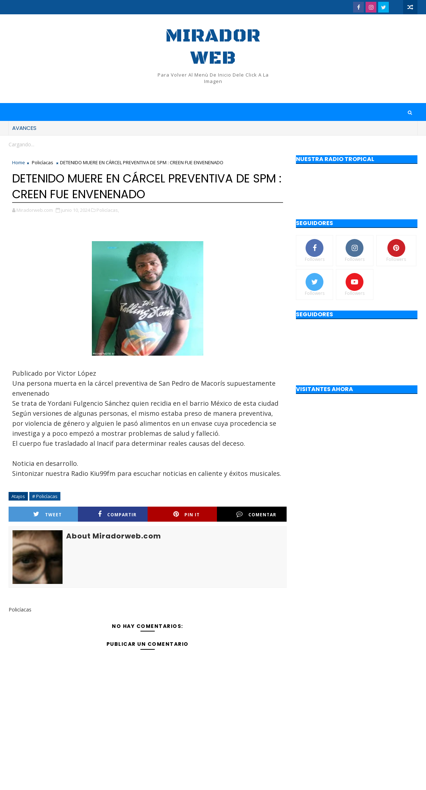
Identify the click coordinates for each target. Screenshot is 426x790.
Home (18, 162)
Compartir (117, 514)
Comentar (256, 514)
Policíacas (42, 162)
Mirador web (213, 47)
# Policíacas (45, 496)
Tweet (47, 514)
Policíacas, (107, 210)
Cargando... (21, 144)
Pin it (186, 514)
